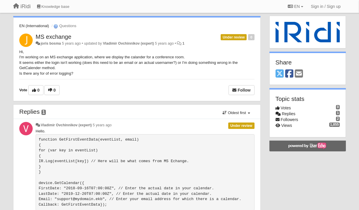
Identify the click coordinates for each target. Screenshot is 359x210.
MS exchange (53, 37)
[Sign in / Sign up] (326, 6)
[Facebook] (289, 74)
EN (295, 6)
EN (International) (34, 26)
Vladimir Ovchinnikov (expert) (128, 43)
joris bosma (51, 43)
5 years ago (102, 125)
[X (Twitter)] (280, 74)
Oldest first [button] (236, 113)
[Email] (299, 74)
